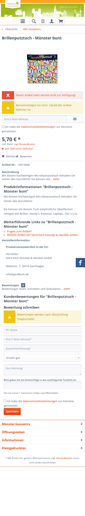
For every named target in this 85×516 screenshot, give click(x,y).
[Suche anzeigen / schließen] (33, 21)
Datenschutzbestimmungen (38, 127)
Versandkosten (64, 458)
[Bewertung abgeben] (42, 358)
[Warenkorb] (60, 21)
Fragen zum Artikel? (18, 231)
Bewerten (24, 156)
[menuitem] (33, 21)
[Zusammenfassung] (42, 348)
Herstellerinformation (16, 240)
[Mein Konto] (51, 21)
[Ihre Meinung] (42, 369)
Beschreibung (10, 172)
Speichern (12, 411)
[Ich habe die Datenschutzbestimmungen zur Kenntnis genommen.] (3, 126)
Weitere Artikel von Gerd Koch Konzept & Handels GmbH (40, 235)
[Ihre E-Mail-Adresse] (42, 339)
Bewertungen (10, 285)
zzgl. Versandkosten (24, 144)
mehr (56, 179)
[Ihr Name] (42, 330)
